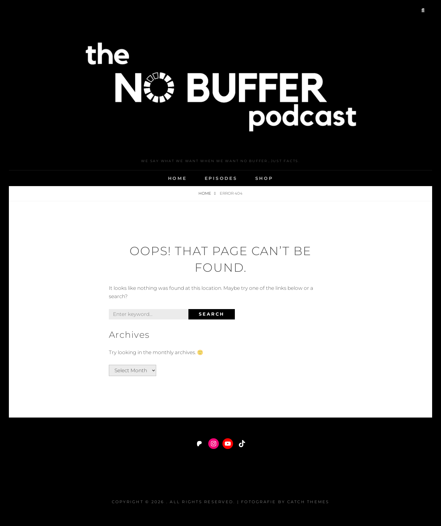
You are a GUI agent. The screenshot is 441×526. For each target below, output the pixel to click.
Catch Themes (308, 501)
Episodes (221, 178)
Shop (264, 178)
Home (177, 178)
